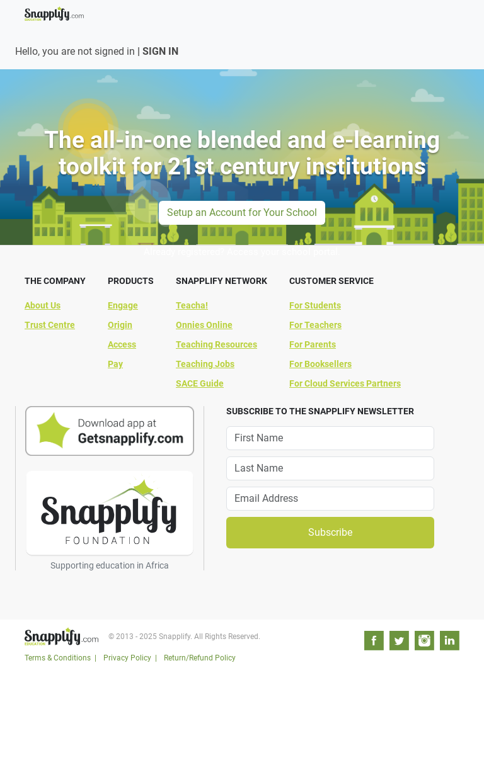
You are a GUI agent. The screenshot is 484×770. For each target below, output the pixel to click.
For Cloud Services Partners (345, 383)
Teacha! (192, 305)
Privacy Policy (127, 658)
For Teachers (315, 325)
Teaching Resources (216, 344)
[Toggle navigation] (451, 7)
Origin (120, 325)
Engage (123, 305)
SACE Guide (200, 383)
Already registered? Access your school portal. (242, 252)
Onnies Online (204, 325)
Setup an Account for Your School (242, 212)
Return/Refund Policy (200, 658)
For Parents (312, 344)
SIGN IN (160, 51)
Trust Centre (50, 325)
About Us (42, 305)
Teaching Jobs (205, 364)
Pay (115, 364)
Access (122, 344)
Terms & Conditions (58, 658)
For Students (315, 305)
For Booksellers (320, 364)
